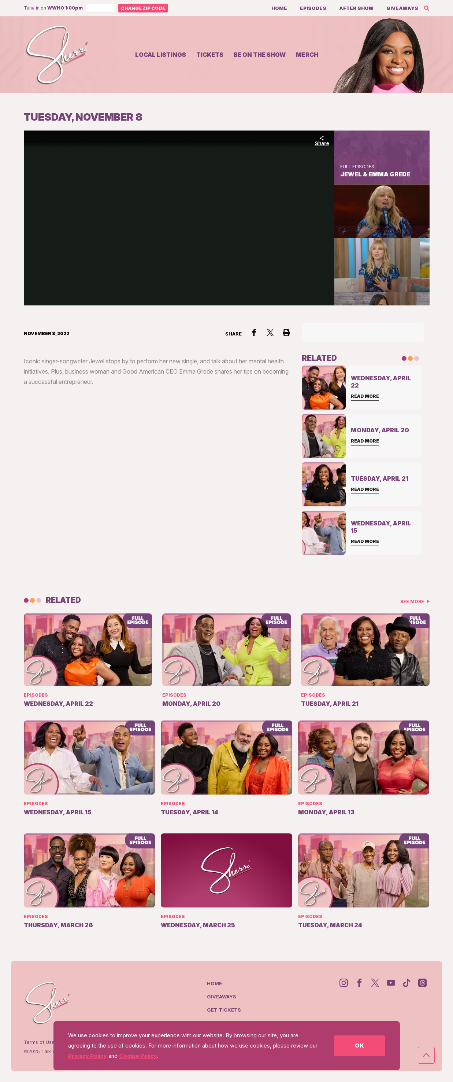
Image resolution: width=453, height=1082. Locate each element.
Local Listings (160, 54)
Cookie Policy (138, 1055)
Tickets (209, 54)
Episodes (313, 8)
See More (412, 601)
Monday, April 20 (191, 703)
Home (279, 8)
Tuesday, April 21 (330, 703)
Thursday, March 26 (58, 925)
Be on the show (260, 54)
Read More (365, 396)
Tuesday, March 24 (330, 925)
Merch (307, 54)
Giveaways (402, 8)
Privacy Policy (87, 1055)
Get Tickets (224, 1010)
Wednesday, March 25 (198, 925)
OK (359, 1045)
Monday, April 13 (326, 812)
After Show (356, 8)
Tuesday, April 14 (189, 812)
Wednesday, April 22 (58, 703)
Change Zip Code (143, 8)
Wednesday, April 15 (58, 812)
